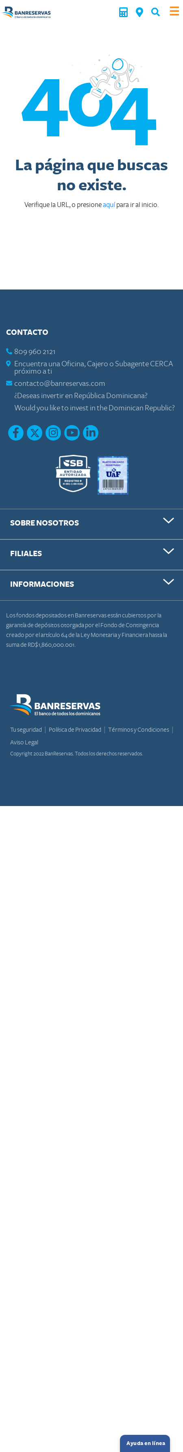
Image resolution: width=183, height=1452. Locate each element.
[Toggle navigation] (174, 12)
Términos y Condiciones (139, 729)
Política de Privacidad (75, 729)
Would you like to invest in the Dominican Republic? (94, 408)
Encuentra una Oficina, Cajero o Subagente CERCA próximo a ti (93, 367)
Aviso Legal (24, 742)
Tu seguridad (26, 729)
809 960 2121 (35, 351)
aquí (109, 204)
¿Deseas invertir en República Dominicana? (81, 396)
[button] (155, 12)
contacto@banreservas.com (59, 383)
